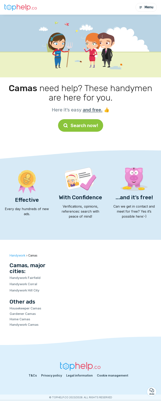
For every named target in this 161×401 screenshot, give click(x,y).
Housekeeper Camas (25, 308)
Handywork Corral (23, 284)
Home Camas (20, 319)
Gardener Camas (23, 314)
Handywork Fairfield (25, 278)
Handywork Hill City (24, 290)
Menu (146, 7)
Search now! (80, 125)
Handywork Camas (24, 325)
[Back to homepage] (21, 7)
